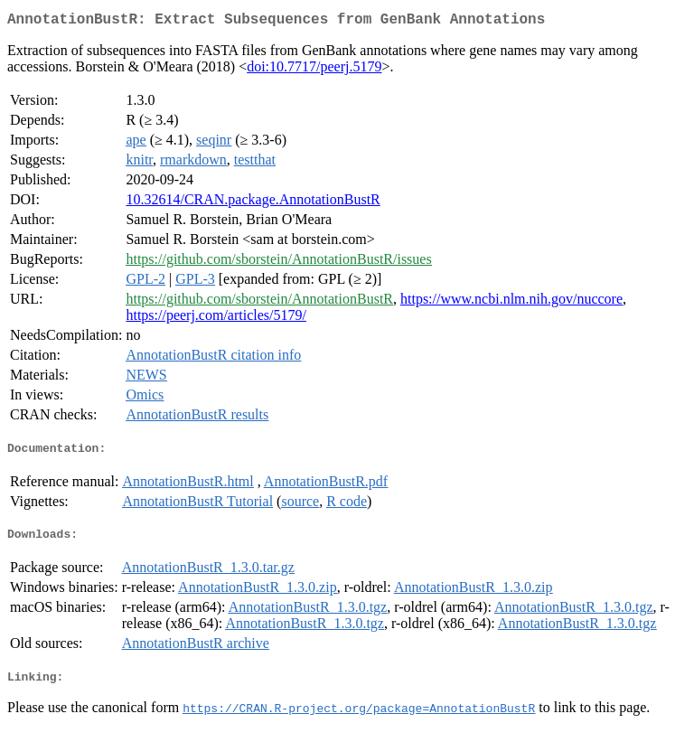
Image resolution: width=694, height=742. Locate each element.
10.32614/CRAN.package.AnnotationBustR (253, 203)
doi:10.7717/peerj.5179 (314, 70)
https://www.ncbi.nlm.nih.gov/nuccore (511, 302)
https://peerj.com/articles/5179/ (216, 318)
